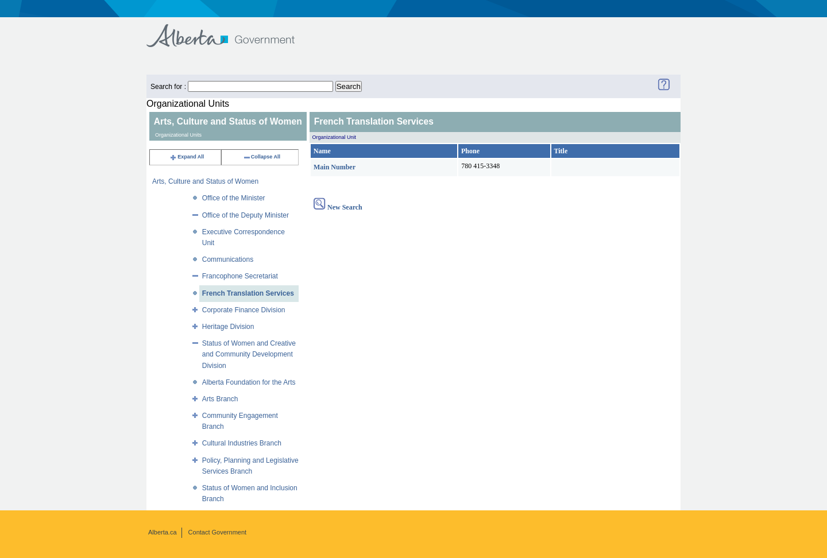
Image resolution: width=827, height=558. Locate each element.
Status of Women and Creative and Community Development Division (249, 354)
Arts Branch (220, 399)
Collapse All (261, 157)
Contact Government (217, 532)
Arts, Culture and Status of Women (205, 181)
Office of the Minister (233, 198)
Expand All (186, 157)
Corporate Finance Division (243, 310)
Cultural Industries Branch (241, 443)
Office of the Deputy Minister (245, 215)
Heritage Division (228, 327)
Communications (227, 259)
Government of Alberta (230, 30)
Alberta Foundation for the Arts (249, 382)
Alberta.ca (162, 532)
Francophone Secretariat (240, 276)
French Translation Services (248, 293)
